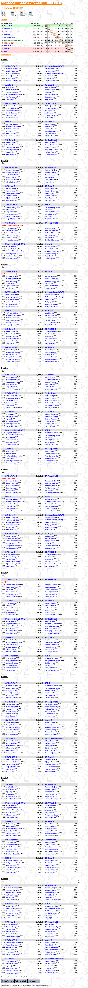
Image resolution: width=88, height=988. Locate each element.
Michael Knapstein (12, 214)
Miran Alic (9, 454)
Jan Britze (9, 131)
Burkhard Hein (11, 129)
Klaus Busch (10, 99)
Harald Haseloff (50, 193)
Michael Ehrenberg (12, 426)
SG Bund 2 (10, 140)
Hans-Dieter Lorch (12, 488)
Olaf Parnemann (11, 97)
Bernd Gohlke (49, 325)
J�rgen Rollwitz (50, 71)
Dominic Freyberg (12, 947)
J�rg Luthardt (10, 387)
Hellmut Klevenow (51, 506)
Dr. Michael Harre (12, 799)
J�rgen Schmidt (51, 90)
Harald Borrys (10, 78)
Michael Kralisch (50, 377)
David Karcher (50, 343)
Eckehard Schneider (52, 240)
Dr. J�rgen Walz (51, 380)
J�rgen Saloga (50, 445)
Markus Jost (49, 612)
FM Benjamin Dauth (52, 106)
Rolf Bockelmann (11, 113)
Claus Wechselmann (13, 320)
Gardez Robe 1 (51, 140)
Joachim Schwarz (12, 817)
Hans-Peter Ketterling (52, 286)
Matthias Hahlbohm (52, 131)
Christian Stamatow (12, 174)
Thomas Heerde (50, 133)
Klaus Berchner (11, 508)
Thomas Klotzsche (12, 92)
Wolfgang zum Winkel (13, 126)
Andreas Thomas (12, 111)
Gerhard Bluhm (50, 306)
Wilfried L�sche (11, 182)
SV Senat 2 (49, 122)
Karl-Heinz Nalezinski (13, 389)
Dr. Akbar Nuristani (12, 124)
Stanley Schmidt (11, 136)
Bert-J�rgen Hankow (52, 150)
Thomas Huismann (51, 589)
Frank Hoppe (35, 977)
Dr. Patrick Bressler (51, 403)
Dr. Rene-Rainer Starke (14, 94)
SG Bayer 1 (49, 85)
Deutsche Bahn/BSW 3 (54, 66)
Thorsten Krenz (11, 115)
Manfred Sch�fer (51, 511)
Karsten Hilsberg (50, 254)
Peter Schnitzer (50, 87)
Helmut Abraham (51, 771)
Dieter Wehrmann (12, 233)
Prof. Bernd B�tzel (12, 147)
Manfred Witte (49, 129)
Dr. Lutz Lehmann (51, 97)
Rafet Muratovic (11, 74)
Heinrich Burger (50, 352)
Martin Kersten (50, 442)
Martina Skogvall (51, 246)
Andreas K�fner (50, 94)
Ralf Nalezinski (50, 835)
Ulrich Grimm (10, 771)
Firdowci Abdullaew (51, 115)
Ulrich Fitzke (49, 76)
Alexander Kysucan (52, 145)
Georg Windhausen (12, 170)
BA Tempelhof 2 (12, 103)
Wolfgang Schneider (12, 461)
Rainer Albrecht (50, 124)
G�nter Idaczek (11, 198)
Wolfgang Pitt (49, 78)
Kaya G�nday (10, 76)
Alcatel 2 (9, 85)
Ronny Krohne (50, 870)
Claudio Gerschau (12, 145)
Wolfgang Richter (11, 424)
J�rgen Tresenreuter (13, 511)
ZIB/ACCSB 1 (50, 103)
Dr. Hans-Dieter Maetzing (54, 73)
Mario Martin (49, 113)
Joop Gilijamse (11, 219)
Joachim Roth (10, 152)
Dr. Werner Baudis (12, 256)
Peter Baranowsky (12, 108)
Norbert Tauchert (12, 71)
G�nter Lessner (50, 698)
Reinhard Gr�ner (12, 69)
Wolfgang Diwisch (12, 150)
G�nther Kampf (50, 136)
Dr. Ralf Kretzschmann (52, 633)
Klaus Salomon (50, 198)
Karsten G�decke (51, 753)
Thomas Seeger (50, 258)
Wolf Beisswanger (51, 154)
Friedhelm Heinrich (12, 235)
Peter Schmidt (11, 295)
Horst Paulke (10, 87)
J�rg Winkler (10, 212)
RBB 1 (8, 122)
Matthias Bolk (49, 126)
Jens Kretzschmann (13, 541)
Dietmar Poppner (12, 336)
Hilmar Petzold (50, 69)
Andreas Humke (50, 152)
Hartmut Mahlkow (51, 769)
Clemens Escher (51, 481)
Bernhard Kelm (50, 219)
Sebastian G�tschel (13, 398)
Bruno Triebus (11, 90)
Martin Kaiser (10, 142)
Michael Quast (10, 117)
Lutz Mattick (49, 313)
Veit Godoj (48, 111)
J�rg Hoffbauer (11, 154)
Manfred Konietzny (12, 81)
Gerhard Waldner (50, 147)
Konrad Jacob (49, 177)
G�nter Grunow (50, 81)
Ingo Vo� (48, 92)
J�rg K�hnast (11, 133)
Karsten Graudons (51, 191)
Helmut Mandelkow (12, 106)
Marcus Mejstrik (50, 228)
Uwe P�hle (10, 769)
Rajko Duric (49, 99)
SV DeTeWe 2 (11, 66)
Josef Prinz (48, 216)
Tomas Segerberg (51, 108)
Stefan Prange (50, 142)
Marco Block (49, 117)
